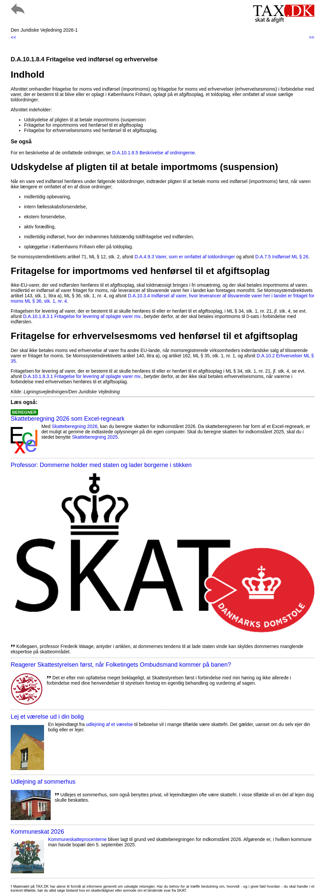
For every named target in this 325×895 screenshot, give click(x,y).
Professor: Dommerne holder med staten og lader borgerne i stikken (101, 465)
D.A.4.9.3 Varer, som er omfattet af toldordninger (184, 256)
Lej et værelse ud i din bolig (47, 716)
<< (13, 37)
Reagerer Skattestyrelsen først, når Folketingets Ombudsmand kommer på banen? (121, 664)
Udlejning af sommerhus (43, 781)
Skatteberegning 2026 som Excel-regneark (67, 418)
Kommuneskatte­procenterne (77, 839)
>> (311, 37)
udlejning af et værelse (109, 724)
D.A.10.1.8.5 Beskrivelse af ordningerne (153, 152)
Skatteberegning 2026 (74, 426)
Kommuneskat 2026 (37, 831)
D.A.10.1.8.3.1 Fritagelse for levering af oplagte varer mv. (82, 316)
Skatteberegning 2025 (95, 437)
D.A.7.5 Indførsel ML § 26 (281, 256)
